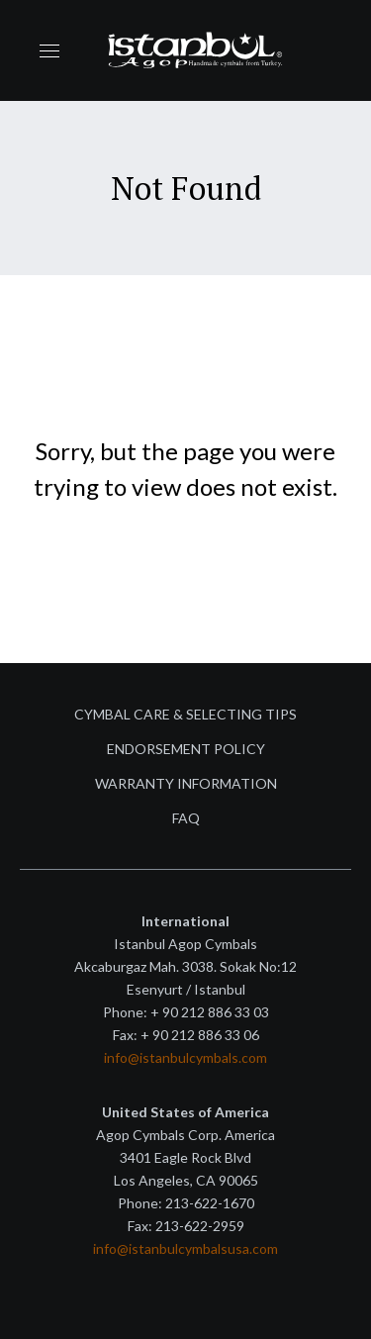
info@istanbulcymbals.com (185, 1057)
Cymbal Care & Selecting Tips (185, 714)
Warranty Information (186, 783)
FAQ (186, 818)
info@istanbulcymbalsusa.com (185, 1248)
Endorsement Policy (186, 748)
